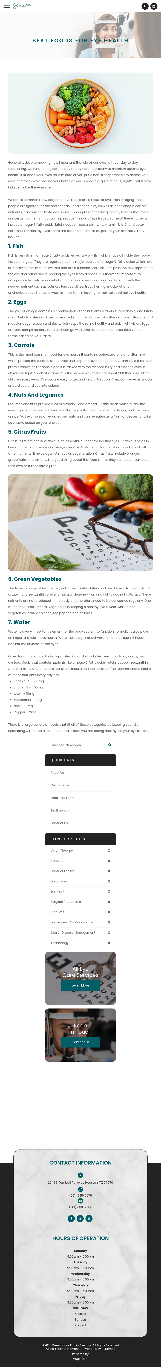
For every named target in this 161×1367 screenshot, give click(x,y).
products (57, 912)
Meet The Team (62, 798)
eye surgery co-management (73, 922)
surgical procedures (66, 902)
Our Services (60, 785)
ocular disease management (73, 932)
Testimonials (60, 810)
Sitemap (109, 1349)
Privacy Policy (91, 1349)
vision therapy (62, 850)
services (57, 861)
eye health (58, 891)
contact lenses (62, 871)
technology (59, 943)
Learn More (80, 985)
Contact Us (59, 823)
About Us (57, 773)
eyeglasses (59, 881)
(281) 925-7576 (80, 1195)
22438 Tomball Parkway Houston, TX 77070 (80, 1182)
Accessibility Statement (62, 1349)
